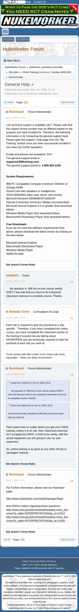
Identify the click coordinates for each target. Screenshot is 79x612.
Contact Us (30, 608)
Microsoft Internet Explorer (21, 242)
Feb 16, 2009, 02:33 (15, 281)
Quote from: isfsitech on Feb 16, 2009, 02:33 (30, 383)
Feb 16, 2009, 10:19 (15, 317)
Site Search (12, 264)
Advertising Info (16, 608)
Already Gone (19, 311)
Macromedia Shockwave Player (24, 246)
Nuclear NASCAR (61, 72)
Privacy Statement (16, 605)
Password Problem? (60, 608)
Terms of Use (32, 605)
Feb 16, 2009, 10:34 (15, 374)
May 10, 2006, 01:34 (15, 118)
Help (25, 561)
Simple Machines (49, 565)
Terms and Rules (37, 561)
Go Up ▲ (51, 561)
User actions (67, 103)
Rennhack (16, 111)
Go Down (8, 103)
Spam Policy (64, 605)
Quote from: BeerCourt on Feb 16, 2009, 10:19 (31, 405)
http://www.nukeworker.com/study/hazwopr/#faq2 (34, 498)
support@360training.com (22, 161)
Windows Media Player (19, 250)
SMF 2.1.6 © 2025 (30, 565)
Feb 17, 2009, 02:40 (15, 480)
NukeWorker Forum (23, 49)
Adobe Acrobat (14, 253)
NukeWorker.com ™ (53, 576)
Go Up (7, 540)
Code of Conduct (49, 605)
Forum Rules (28, 264)
